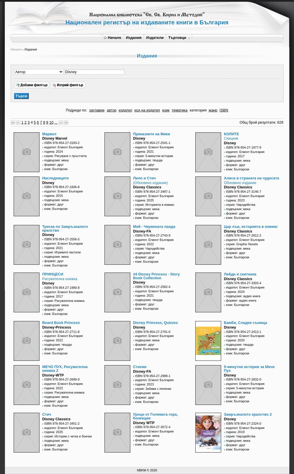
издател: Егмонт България (63, 147)
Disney (139, 138)
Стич (46, 414)
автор (112, 110)
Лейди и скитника (240, 274)
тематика (179, 110)
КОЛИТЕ (231, 134)
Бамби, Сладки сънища (245, 322)
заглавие (96, 110)
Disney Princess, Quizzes (155, 322)
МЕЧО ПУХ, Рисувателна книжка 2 (65, 369)
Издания (134, 37)
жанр (213, 110)
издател (125, 110)
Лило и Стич (144, 178)
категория (198, 110)
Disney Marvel (54, 138)
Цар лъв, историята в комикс (251, 226)
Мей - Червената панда (154, 226)
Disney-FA (142, 231)
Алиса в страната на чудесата (251, 178)
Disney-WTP (53, 375)
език (165, 110)
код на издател (147, 110)
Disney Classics (147, 187)
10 (51, 122)
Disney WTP (144, 423)
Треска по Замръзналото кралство (65, 228)
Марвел (49, 134)
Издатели (155, 37)
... (56, 122)
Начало (112, 37)
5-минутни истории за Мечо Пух (249, 369)
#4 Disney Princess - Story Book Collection (156, 276)
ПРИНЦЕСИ (53, 274)
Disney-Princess (56, 327)
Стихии (140, 367)
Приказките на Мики (151, 134)
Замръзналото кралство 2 (248, 414)
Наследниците (55, 178)
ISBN (223, 110)
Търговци (179, 37)
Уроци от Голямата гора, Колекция (155, 416)
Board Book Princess (61, 322)
